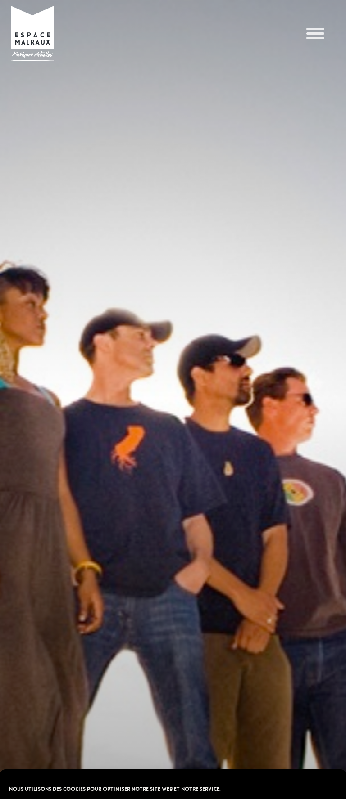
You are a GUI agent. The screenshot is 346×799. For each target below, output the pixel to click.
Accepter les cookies (173, 742)
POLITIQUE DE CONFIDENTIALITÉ (127, 787)
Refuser (173, 767)
